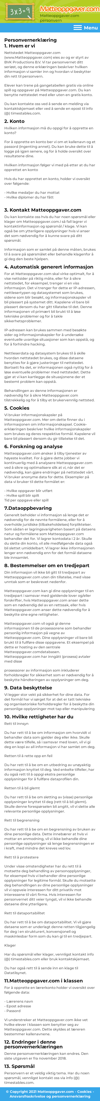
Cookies (84, 1092)
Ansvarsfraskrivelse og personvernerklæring (50, 1096)
